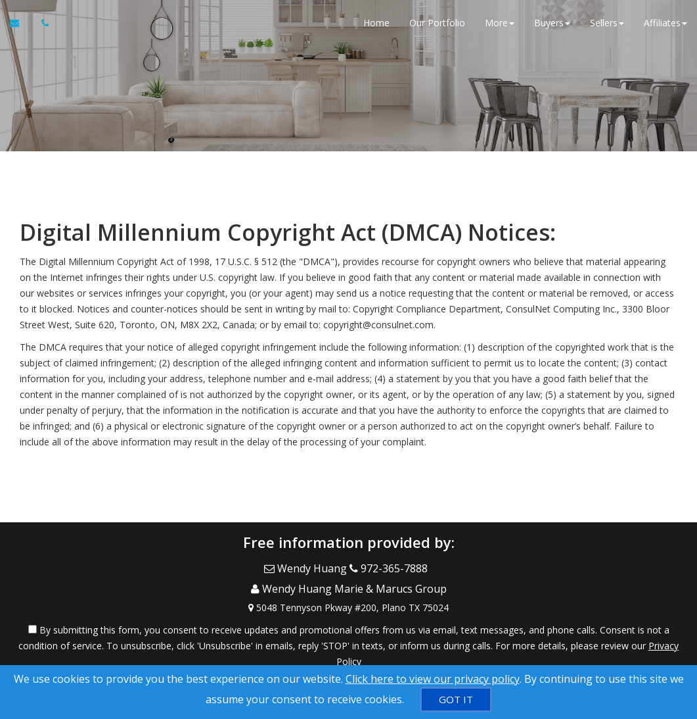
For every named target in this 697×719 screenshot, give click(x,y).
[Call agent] (41, 26)
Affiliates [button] (665, 26)
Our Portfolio (437, 26)
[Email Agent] (21, 26)
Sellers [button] (607, 26)
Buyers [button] (552, 26)
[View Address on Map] (348, 597)
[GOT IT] (456, 699)
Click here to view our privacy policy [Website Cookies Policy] (433, 679)
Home (376, 26)
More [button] (499, 26)
